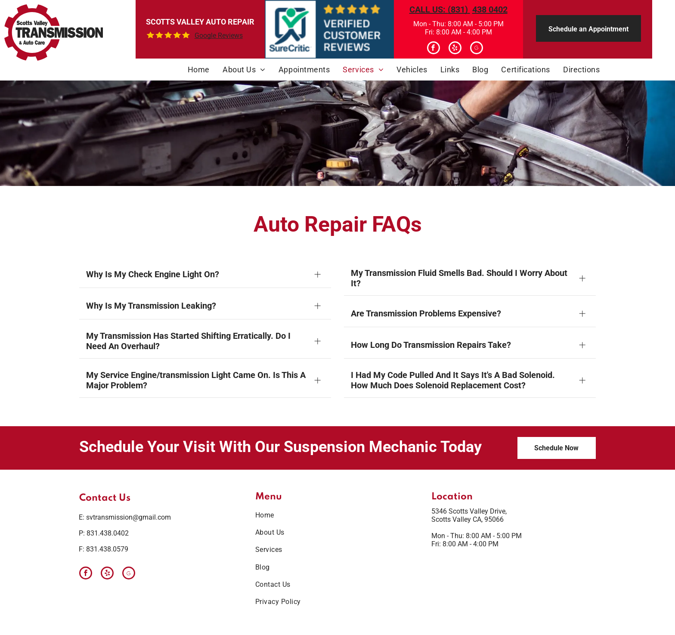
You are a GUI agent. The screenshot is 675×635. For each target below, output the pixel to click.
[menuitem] (198, 70)
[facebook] (433, 48)
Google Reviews (219, 35)
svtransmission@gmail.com (128, 517)
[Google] (476, 48)
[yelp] (455, 48)
